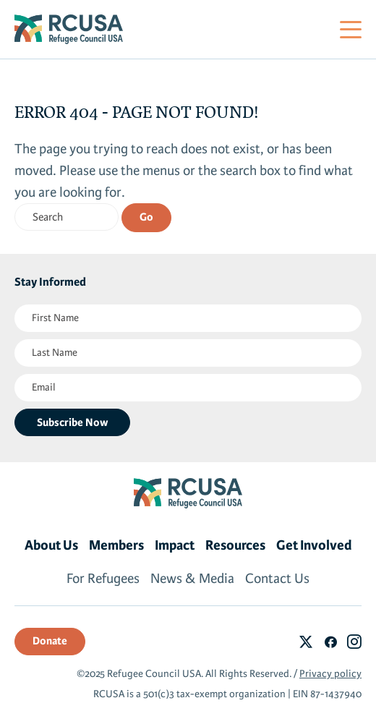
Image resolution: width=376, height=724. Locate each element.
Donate (50, 640)
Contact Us (277, 579)
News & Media (192, 579)
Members (116, 545)
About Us (51, 545)
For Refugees (103, 579)
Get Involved (314, 545)
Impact (175, 545)
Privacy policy (330, 674)
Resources (235, 545)
